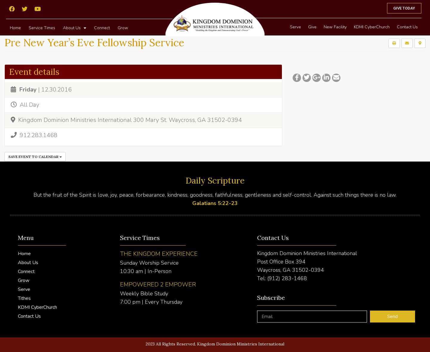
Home (15, 28)
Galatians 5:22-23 (215, 203)
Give (312, 27)
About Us (74, 28)
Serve (295, 27)
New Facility (335, 27)
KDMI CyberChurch (372, 27)
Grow (123, 28)
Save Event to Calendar (35, 156)
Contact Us (407, 27)
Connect (102, 28)
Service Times (42, 28)
